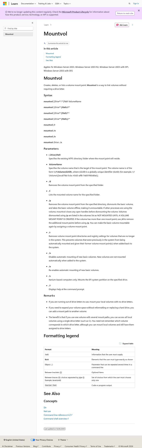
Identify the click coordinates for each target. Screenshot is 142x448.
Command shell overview (55, 418)
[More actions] (132, 25)
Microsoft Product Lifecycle (75, 11)
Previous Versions (23, 446)
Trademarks (108, 446)
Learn (46, 25)
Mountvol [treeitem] (9, 34)
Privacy (57, 446)
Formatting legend (53, 57)
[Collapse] (32, 22)
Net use (47, 411)
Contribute (46, 446)
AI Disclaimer (7, 446)
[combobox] (18, 28)
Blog (35, 446)
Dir (45, 407)
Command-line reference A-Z (57, 414)
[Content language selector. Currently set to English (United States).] (14, 440)
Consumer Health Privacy (75, 446)
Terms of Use (95, 446)
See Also (49, 60)
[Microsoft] (5, 3)
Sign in (136, 3)
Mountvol (50, 53)
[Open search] (129, 3)
